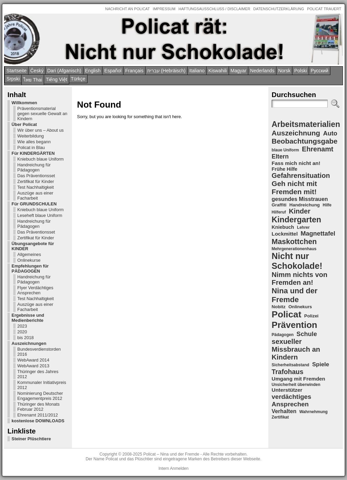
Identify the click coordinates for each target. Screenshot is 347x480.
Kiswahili (217, 70)
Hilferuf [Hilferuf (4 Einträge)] (279, 212)
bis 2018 (25, 337)
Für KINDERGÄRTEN (33, 153)
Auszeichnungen (29, 343)
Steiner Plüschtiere (31, 438)
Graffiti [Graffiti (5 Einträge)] (279, 204)
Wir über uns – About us (40, 130)
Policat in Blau (31, 147)
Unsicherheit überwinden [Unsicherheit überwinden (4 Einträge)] (296, 384)
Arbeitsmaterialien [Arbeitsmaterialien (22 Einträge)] (306, 124)
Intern (163, 468)
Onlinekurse (28, 260)
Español (112, 70)
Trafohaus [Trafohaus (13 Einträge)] (288, 371)
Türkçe (78, 78)
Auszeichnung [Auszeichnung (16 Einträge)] (296, 133)
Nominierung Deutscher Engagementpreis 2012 (40, 396)
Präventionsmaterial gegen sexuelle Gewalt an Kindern (42, 113)
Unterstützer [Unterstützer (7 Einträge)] (287, 390)
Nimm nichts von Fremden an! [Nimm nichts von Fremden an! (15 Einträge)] (299, 278)
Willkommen (24, 102)
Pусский (319, 70)
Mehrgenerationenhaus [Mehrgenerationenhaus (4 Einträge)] (294, 248)
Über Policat (24, 124)
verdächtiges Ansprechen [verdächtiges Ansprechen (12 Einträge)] (291, 400)
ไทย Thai (32, 79)
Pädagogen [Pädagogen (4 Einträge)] (283, 334)
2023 (22, 326)
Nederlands (262, 70)
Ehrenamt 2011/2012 (37, 415)
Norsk (284, 70)
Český (36, 70)
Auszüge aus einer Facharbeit (35, 195)
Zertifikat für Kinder (35, 181)
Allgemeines (29, 254)
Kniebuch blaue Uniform (40, 159)
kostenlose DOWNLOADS (38, 420)
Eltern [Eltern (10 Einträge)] (280, 156)
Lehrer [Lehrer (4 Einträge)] (303, 227)
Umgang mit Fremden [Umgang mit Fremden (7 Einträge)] (298, 379)
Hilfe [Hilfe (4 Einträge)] (327, 205)
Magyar (239, 70)
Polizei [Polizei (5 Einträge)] (311, 315)
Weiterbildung (30, 136)
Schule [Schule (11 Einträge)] (306, 333)
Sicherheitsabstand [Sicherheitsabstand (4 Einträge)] (290, 365)
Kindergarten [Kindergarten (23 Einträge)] (296, 219)
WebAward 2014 (33, 360)
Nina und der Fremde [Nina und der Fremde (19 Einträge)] (294, 295)
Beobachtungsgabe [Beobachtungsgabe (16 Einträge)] (305, 141)
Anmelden (179, 468)
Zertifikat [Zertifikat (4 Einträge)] (280, 417)
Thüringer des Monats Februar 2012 (38, 407)
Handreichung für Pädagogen (34, 167)
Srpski (13, 78)
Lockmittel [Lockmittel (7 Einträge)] (285, 234)
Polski (300, 70)
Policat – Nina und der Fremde (171, 454)
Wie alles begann (34, 141)
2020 (22, 331)
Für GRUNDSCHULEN (34, 203)
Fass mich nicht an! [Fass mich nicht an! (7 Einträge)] (296, 163)
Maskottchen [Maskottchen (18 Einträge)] (294, 241)
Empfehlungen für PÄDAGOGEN (30, 268)
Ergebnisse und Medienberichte (28, 318)
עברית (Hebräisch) (166, 70)
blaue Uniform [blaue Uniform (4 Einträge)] (285, 150)
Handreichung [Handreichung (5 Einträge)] (304, 204)
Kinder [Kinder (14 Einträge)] (299, 211)
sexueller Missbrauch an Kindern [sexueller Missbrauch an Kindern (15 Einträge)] (296, 349)
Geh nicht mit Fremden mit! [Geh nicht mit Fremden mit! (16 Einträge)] (294, 188)
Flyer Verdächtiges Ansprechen (35, 290)
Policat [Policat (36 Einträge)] (286, 314)
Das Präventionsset (36, 175)
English (93, 70)
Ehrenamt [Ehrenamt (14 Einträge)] (317, 149)
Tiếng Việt (56, 79)
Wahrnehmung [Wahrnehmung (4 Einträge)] (313, 411)
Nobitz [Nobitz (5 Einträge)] (279, 306)
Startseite (16, 70)
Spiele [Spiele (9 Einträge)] (320, 364)
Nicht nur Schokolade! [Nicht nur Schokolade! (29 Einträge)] (297, 261)
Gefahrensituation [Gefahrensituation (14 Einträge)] (301, 175)
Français (134, 70)
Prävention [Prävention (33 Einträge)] (294, 325)
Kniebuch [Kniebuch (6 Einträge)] (283, 227)
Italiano (197, 70)
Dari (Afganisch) (64, 70)
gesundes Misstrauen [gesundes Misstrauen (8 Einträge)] (300, 199)
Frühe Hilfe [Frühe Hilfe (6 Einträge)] (284, 169)
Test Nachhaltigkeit (35, 187)
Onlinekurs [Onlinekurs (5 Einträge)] (300, 306)
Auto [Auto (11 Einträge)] (330, 133)
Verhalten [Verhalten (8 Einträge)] (284, 411)
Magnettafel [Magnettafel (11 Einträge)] (318, 233)
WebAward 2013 (33, 365)
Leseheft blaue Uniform (39, 215)
